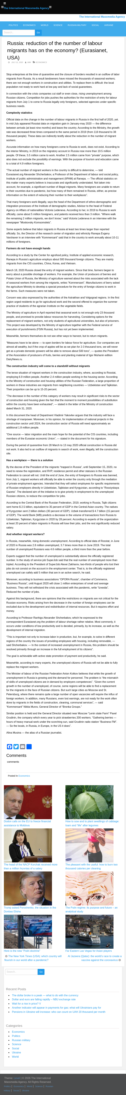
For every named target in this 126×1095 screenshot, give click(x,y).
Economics (29, 25)
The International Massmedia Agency (26, 8)
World (44, 25)
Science (57, 25)
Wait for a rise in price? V (26, 1003)
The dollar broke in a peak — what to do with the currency (45, 995)
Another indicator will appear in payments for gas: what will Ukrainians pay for (56, 1007)
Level (17, 1078)
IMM (29, 62)
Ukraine (108, 25)
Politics (13, 25)
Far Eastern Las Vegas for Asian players (88, 950)
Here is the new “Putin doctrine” (22, 950)
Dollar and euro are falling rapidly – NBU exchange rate (44, 999)
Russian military (77, 25)
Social (95, 25)
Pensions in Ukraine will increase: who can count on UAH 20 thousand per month (58, 1012)
